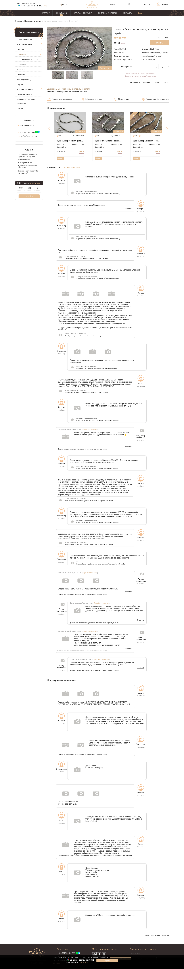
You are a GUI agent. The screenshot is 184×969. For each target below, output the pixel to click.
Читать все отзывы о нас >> (157, 936)
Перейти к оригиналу (89, 429)
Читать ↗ (84, 962)
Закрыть (107, 960)
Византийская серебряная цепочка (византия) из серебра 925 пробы (89, 501)
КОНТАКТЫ (127, 13)
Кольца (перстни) (24, 80)
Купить (60, 159)
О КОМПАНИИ (61, 13)
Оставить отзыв (71, 167)
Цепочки (28, 21)
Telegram (33, 3)
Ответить (128, 208)
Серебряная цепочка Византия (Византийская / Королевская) (98, 193)
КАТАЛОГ (46, 13)
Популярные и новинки (29, 32)
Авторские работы (24, 94)
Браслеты (21, 70)
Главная (18, 21)
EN (63, 5)
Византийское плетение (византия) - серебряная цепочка (96, 368)
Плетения (21, 75)
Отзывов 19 (135, 83)
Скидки (20, 108)
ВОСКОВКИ (22, 104)
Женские (22, 65)
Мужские (37, 21)
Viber (19, 3)
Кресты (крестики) (24, 44)
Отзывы (61, 152)
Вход (140, 13)
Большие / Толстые (30, 59)
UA (60, 5)
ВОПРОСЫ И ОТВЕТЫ (107, 13)
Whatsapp (25, 3)
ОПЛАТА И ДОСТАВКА (82, 13)
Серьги (20, 85)
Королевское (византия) (159, 52)
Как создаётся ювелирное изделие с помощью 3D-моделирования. (27, 157)
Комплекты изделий (25, 89)
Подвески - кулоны (24, 39)
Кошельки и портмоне (26, 99)
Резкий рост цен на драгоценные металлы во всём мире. (27, 165)
